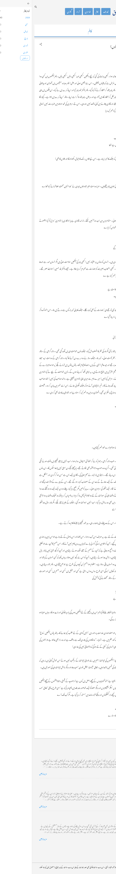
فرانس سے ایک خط (100, 815)
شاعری (56, 11)
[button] (8, 44)
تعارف (74, 11)
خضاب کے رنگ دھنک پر (97, 782)
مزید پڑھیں (11, 773)
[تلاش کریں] (3, 7)
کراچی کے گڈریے (100, 749)
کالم (65, 11)
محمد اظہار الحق (92, 11)
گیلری (37, 11)
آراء (46, 11)
